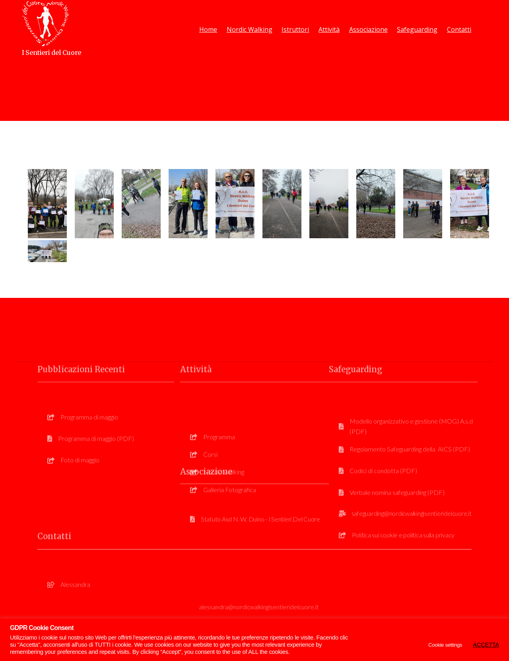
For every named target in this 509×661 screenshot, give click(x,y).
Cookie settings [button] (445, 645)
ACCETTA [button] (486, 645)
